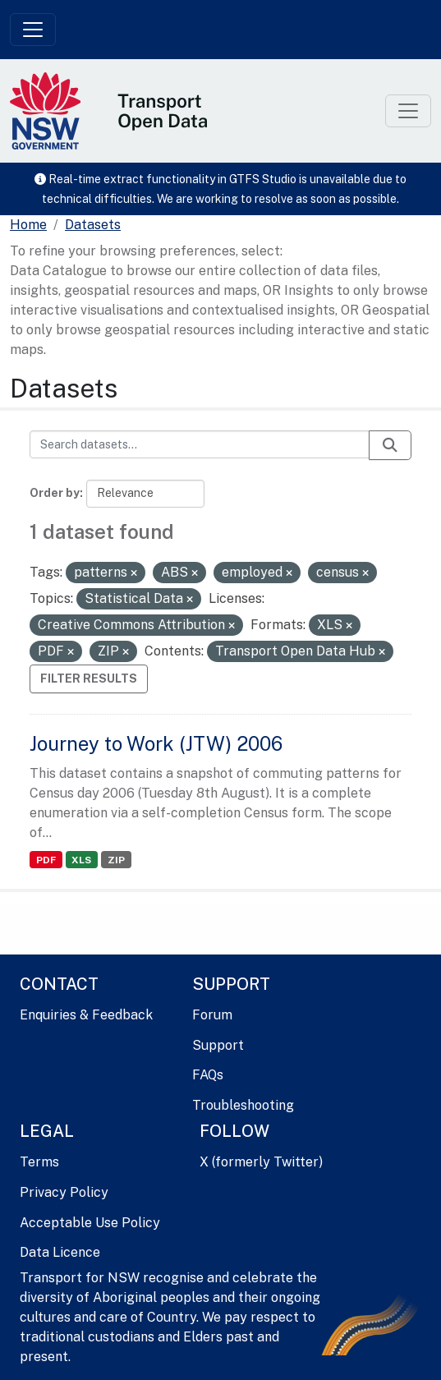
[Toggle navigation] (33, 29)
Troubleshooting (243, 1105)
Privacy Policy (64, 1192)
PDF (46, 860)
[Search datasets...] (200, 444)
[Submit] (390, 445)
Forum (212, 1015)
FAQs (207, 1075)
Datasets (93, 224)
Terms (39, 1162)
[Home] (28, 225)
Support (218, 1045)
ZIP (116, 860)
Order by (55, 492)
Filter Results (88, 678)
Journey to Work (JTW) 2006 (156, 743)
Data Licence (60, 1252)
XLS (81, 860)
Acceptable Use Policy (90, 1222)
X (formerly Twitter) (261, 1162)
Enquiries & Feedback (86, 1015)
